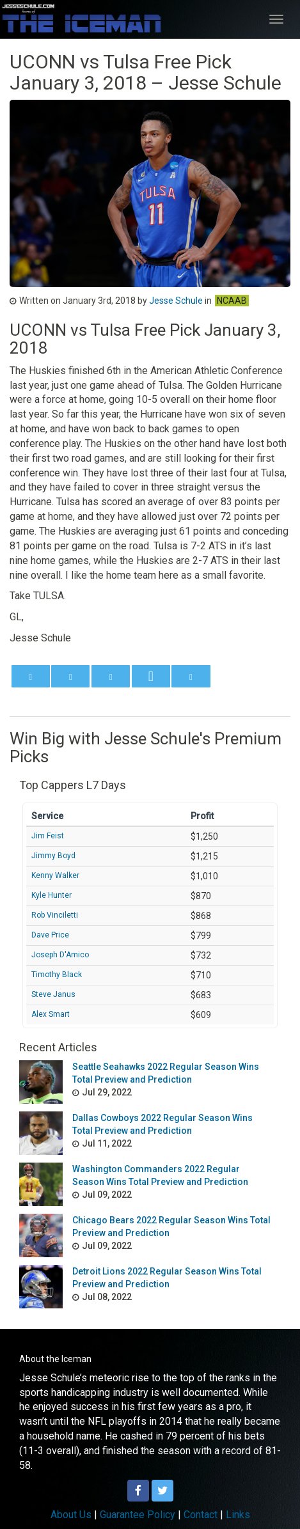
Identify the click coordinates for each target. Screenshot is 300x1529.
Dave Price (50, 934)
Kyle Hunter (51, 895)
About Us (71, 1515)
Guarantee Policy (137, 1515)
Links (238, 1515)
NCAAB (232, 300)
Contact (200, 1515)
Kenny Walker (55, 875)
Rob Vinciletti (54, 915)
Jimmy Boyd (53, 855)
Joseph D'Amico (60, 954)
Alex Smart (50, 1014)
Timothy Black (56, 974)
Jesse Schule (176, 300)
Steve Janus (53, 994)
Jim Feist (47, 835)
